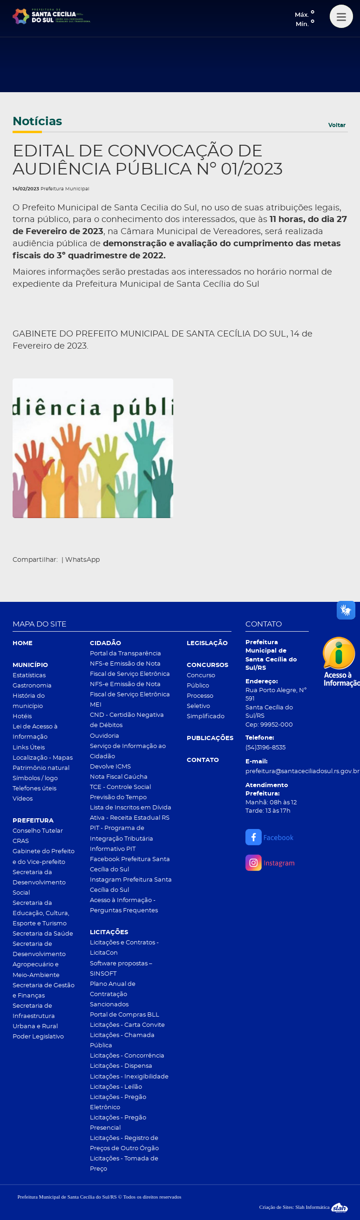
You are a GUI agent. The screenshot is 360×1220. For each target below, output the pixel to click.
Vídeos (23, 799)
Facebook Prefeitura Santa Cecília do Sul (130, 864)
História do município (29, 701)
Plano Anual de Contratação (113, 989)
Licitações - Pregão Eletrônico (118, 1102)
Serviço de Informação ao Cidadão (128, 751)
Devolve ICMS (110, 767)
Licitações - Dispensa (121, 1066)
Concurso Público (201, 681)
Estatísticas (29, 676)
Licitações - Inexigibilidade (129, 1077)
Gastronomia (32, 686)
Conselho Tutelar (38, 831)
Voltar (337, 125)
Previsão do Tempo (118, 798)
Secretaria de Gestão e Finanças (44, 991)
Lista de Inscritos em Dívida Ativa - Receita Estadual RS (130, 813)
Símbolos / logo (35, 778)
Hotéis (22, 717)
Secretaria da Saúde (43, 934)
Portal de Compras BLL (124, 1015)
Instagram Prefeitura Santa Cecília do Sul (131, 885)
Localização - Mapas (43, 758)
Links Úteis (29, 748)
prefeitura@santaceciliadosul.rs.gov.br (277, 771)
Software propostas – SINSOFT (121, 969)
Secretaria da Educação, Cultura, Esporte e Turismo (41, 913)
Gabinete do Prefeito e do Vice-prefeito (44, 857)
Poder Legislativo (38, 1037)
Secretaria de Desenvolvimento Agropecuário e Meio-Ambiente (39, 959)
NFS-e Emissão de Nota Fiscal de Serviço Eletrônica (130, 669)
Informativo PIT (113, 849)
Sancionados (109, 1005)
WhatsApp (82, 560)
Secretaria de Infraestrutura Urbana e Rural (35, 1016)
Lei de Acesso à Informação (35, 732)
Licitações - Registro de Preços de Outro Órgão (124, 1143)
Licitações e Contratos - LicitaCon (124, 948)
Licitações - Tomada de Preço (124, 1164)
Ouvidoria (104, 736)
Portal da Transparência (125, 654)
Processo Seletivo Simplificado (205, 706)
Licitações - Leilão (116, 1087)
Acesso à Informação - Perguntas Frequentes (124, 905)
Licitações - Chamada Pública (122, 1040)
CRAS (21, 841)
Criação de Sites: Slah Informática (303, 1207)
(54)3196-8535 (265, 748)
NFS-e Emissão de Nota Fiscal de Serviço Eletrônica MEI (130, 694)
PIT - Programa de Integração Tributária (121, 833)
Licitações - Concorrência (127, 1056)
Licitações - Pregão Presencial (118, 1123)
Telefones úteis (34, 789)
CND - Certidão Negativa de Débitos (127, 720)
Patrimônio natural (41, 768)
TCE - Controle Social (120, 787)
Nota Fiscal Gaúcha (119, 777)
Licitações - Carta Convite (127, 1025)
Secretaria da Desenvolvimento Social (39, 883)
